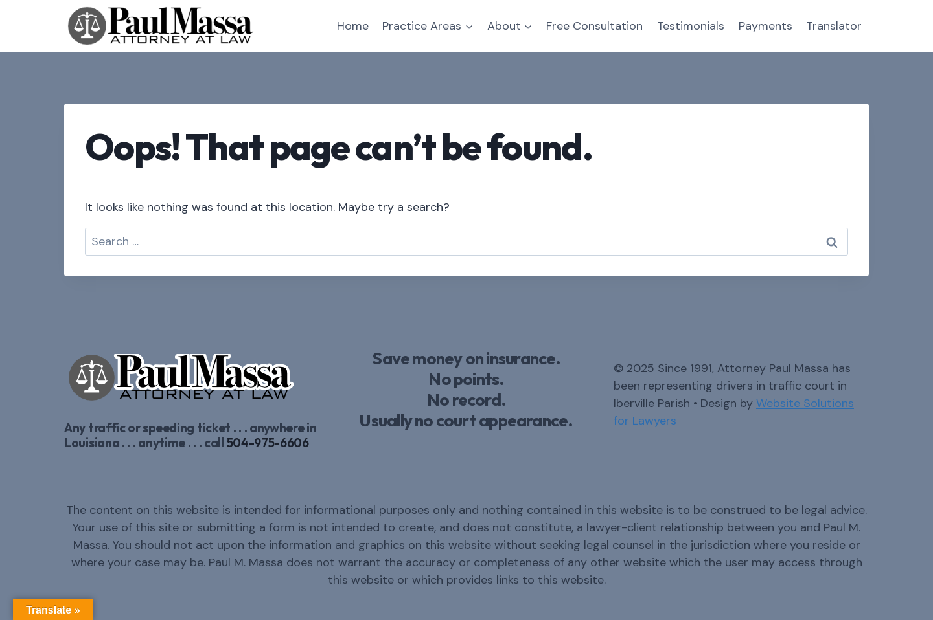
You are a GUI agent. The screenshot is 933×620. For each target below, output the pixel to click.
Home (353, 26)
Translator (834, 26)
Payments (765, 26)
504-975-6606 (268, 442)
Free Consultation (594, 26)
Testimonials (690, 26)
